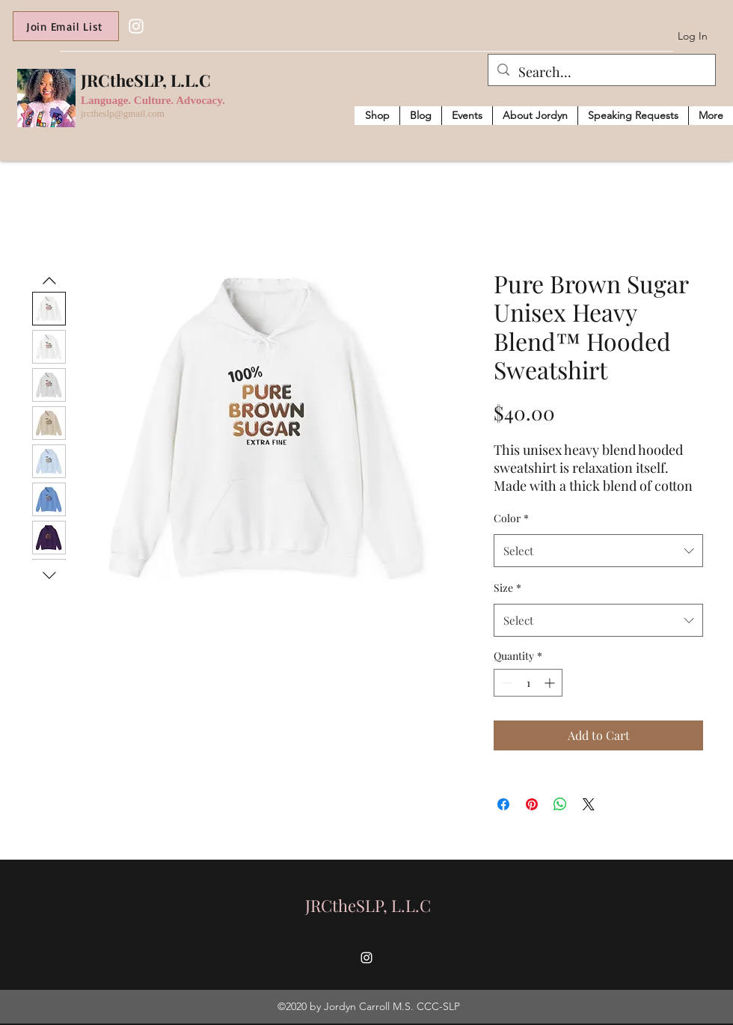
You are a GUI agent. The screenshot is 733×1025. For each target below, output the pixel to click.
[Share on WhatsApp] (560, 804)
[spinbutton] (528, 683)
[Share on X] (589, 804)
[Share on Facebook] (503, 804)
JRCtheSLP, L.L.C (146, 80)
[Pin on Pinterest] (532, 804)
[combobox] (598, 550)
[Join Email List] (66, 26)
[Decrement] (505, 683)
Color (511, 518)
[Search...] (601, 73)
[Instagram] (136, 26)
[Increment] (551, 683)
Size (507, 588)
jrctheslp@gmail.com (123, 113)
